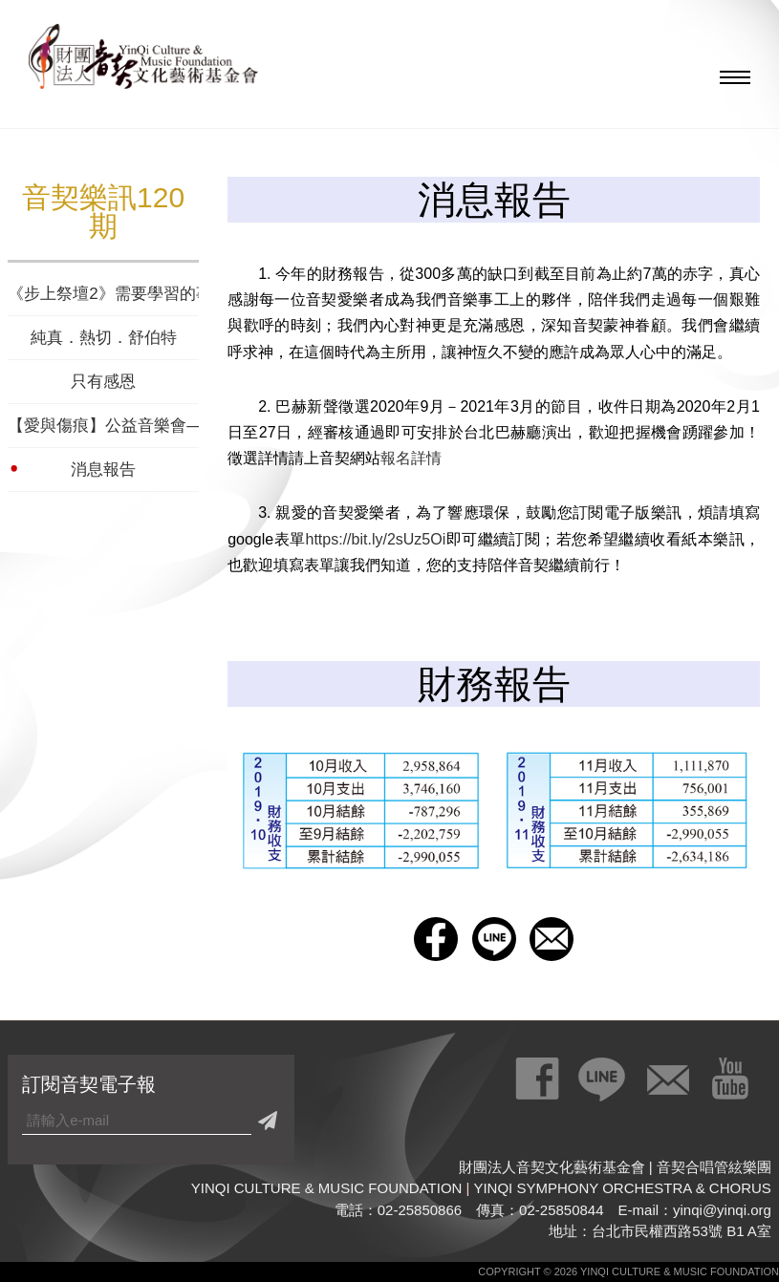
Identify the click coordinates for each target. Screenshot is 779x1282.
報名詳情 (411, 458)
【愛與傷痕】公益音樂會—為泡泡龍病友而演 (103, 426)
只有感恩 (103, 382)
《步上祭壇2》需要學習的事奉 (103, 294)
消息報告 (103, 469)
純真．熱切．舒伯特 (104, 338)
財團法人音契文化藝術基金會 (143, 62)
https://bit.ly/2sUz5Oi (376, 539)
